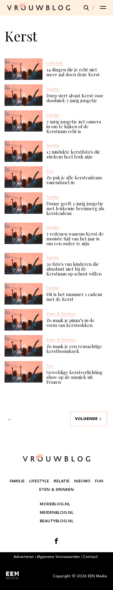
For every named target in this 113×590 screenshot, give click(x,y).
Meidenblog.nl (57, 512)
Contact (90, 557)
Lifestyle (39, 481)
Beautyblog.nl (57, 521)
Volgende (86, 419)
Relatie (62, 481)
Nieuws (82, 481)
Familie (17, 481)
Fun (99, 481)
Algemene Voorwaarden (58, 557)
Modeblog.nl (55, 504)
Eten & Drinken (56, 489)
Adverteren (24, 557)
